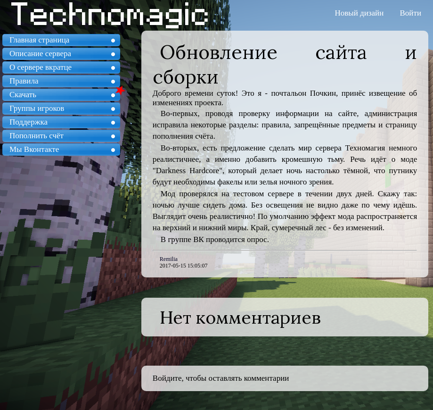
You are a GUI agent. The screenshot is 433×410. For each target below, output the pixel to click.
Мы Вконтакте (34, 149)
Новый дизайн (359, 12)
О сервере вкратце (40, 67)
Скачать (22, 94)
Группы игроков (36, 108)
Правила (23, 80)
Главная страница (39, 39)
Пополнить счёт (36, 135)
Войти (410, 12)
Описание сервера (40, 53)
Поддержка (28, 121)
